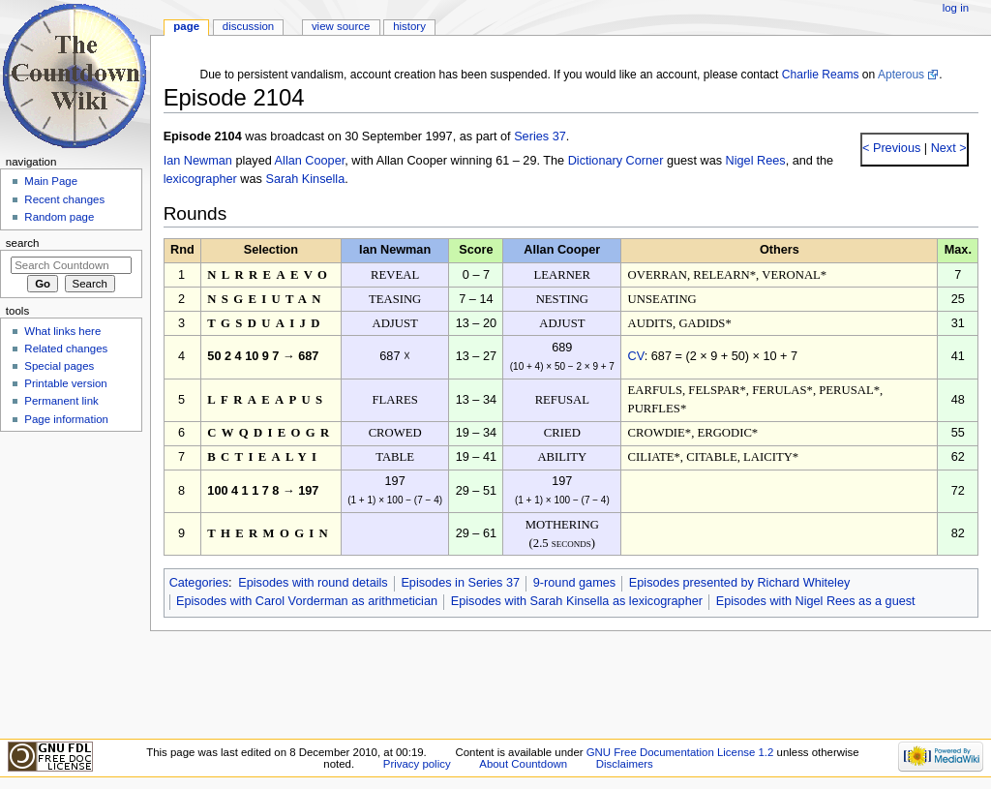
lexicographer (200, 179)
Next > (947, 148)
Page (186, 26)
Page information (66, 419)
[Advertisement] (70, 584)
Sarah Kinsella (305, 179)
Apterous (901, 74)
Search (23, 243)
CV (636, 356)
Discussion (248, 26)
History (409, 26)
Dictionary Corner (616, 160)
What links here (62, 331)
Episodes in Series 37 (460, 583)
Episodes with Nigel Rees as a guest (816, 601)
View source (341, 26)
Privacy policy (417, 764)
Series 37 (540, 136)
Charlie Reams (820, 74)
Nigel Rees (756, 160)
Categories (198, 583)
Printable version (65, 383)
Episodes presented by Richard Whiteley (740, 583)
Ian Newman (198, 160)
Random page (59, 217)
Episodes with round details (312, 583)
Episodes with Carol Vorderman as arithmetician (306, 601)
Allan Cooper (310, 160)
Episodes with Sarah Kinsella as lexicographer (577, 601)
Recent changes (64, 199)
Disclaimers (624, 764)
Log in (956, 8)
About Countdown (523, 764)
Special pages (59, 366)
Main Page (50, 181)
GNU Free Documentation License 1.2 (680, 752)
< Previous (891, 148)
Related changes (65, 348)
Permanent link (61, 401)
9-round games (574, 583)
